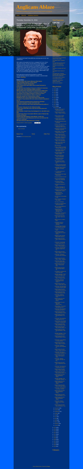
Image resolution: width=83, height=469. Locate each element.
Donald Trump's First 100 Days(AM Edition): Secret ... (60, 337)
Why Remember (58, 145)
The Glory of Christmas (59, 201)
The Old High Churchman (57, 78)
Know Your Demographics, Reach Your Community (60, 179)
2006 (55, 442)
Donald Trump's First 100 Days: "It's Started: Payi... (60, 277)
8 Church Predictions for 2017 (60, 176)
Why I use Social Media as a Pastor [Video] (60, 207)
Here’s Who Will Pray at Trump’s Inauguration (59, 156)
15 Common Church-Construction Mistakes (59, 182)
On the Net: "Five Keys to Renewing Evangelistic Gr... (60, 353)
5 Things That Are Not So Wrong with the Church (60, 119)
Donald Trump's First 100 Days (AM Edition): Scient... (60, 312)
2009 (55, 437)
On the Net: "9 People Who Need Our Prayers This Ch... (60, 248)
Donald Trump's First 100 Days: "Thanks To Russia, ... (60, 113)
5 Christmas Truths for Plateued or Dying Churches (59, 223)
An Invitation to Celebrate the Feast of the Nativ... (60, 272)
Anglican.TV (55, 35)
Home (18, 15)
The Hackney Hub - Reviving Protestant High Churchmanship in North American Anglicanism (59, 74)
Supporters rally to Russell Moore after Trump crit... (60, 236)
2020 (55, 99)
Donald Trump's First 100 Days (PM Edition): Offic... (60, 292)
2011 (55, 434)
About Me (23, 15)
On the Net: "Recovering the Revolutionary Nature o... (60, 309)
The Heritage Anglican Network (59, 77)
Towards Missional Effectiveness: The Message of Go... (59, 210)
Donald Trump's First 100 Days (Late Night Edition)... (60, 386)
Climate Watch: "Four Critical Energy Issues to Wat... (60, 132)
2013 (55, 430)
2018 (55, 102)
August (56, 413)
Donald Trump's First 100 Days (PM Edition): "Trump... (59, 391)
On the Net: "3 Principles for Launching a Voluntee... (60, 388)
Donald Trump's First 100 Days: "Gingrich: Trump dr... (60, 252)
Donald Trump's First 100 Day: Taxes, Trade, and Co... (60, 216)
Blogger (48, 466)
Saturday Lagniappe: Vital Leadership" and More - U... (60, 379)
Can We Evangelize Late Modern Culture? (59, 153)
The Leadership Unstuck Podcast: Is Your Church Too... (60, 161)
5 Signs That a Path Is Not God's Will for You (60, 143)
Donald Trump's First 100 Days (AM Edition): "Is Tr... (60, 395)
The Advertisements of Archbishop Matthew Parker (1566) (59, 58)
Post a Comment (21, 128)
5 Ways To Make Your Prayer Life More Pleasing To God (60, 147)
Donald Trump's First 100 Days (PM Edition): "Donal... (59, 375)
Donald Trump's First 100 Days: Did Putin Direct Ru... (60, 290)
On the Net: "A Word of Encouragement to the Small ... (59, 295)
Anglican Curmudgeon (57, 30)
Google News (55, 47)
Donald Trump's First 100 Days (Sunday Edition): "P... (60, 372)
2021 (55, 97)
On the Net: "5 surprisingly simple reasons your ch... (60, 243)
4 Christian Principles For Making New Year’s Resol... (60, 126)
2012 (55, 432)
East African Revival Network (58, 41)
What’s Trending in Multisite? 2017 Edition (60, 200)
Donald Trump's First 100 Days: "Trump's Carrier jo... (60, 350)
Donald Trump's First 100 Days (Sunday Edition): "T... (60, 327)
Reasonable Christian (57, 49)
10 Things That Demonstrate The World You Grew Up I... (60, 165)
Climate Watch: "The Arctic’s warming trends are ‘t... (60, 307)
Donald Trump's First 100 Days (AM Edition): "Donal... (59, 382)
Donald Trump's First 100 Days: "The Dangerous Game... (60, 355)
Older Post (47, 134)
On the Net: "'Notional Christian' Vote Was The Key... (60, 359)
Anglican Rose (55, 33)
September (57, 411)
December (57, 107)
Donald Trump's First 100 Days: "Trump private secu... (59, 264)
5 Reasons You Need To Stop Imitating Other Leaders (60, 190)
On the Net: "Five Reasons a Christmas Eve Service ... (60, 367)
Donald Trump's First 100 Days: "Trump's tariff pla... (60, 370)
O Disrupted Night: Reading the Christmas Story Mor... (60, 227)
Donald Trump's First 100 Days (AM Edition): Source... (59, 299)
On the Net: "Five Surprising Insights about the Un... (60, 319)
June (56, 416)
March (56, 421)
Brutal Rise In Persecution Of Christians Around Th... (60, 129)
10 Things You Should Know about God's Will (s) (60, 204)
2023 (55, 94)
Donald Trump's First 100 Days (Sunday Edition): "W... (60, 268)
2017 (55, 104)
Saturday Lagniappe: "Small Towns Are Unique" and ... (60, 275)
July (56, 414)
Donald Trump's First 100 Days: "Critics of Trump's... (60, 343)
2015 (55, 427)
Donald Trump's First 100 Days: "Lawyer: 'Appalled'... (60, 259)
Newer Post (20, 134)
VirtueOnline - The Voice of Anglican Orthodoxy (58, 81)
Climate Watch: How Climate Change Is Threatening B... (60, 322)
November (57, 408)
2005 (55, 444)
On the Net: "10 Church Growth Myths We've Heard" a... (59, 280)
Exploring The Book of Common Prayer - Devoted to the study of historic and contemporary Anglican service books (59, 45)
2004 (55, 446)
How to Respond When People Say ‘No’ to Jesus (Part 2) (60, 232)
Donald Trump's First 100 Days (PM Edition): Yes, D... (60, 315)
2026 (55, 88)
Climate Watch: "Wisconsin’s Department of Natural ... (60, 137)
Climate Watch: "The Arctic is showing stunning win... (60, 213)
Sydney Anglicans (56, 56)
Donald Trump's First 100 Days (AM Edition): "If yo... (60, 405)
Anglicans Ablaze (35, 7)
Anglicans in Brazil (56, 36)
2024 (55, 92)
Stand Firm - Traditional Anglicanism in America (57, 54)
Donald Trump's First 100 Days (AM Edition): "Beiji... (60, 324)
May (56, 418)
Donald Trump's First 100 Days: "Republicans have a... (60, 363)
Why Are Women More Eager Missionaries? (60, 175)
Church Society (55, 38)
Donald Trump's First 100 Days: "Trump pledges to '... (60, 245)
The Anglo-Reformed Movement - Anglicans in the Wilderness (59, 64)
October (56, 409)
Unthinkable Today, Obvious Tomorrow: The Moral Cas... (60, 168)
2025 (55, 90)
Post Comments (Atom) (26, 136)
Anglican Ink (55, 32)
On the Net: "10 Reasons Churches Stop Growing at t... (60, 255)
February (57, 423)
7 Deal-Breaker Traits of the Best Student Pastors (60, 150)
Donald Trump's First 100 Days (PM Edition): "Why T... (60, 330)
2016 (55, 106)
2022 (55, 95)
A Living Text (55, 29)
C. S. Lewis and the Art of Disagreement (60, 172)
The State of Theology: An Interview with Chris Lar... (60, 187)
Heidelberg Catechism (33, 15)
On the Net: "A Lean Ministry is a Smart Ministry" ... (60, 340)
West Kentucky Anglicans (57, 82)
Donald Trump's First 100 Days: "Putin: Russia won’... (60, 135)
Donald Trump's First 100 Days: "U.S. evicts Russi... (60, 140)
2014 (55, 429)
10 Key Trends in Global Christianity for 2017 (59, 116)
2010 (55, 435)
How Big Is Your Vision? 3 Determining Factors (60, 110)
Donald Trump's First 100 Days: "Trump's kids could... (60, 284)
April (56, 420)
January (56, 425)
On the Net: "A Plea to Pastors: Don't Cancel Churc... (59, 402)
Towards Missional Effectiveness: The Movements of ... (59, 193)
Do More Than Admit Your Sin (60, 124)
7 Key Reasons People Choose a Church (59, 159)
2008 (55, 439)
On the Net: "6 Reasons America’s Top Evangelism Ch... (60, 346)
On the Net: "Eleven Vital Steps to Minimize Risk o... (60, 261)
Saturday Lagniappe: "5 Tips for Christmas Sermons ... (60, 334)
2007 (55, 441)
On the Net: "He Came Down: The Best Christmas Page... (60, 287)
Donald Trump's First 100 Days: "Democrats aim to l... (60, 239)
